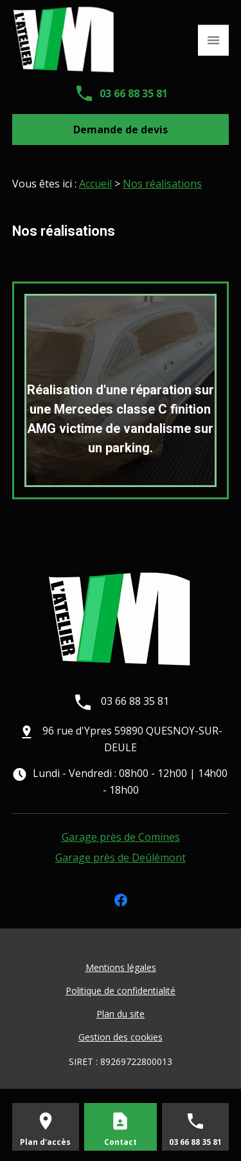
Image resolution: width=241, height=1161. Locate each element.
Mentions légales (120, 967)
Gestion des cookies (120, 1037)
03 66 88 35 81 (134, 93)
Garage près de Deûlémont (120, 857)
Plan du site (120, 1014)
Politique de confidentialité (120, 990)
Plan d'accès (45, 1142)
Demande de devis (120, 129)
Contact (120, 1142)
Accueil (95, 184)
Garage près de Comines (121, 837)
